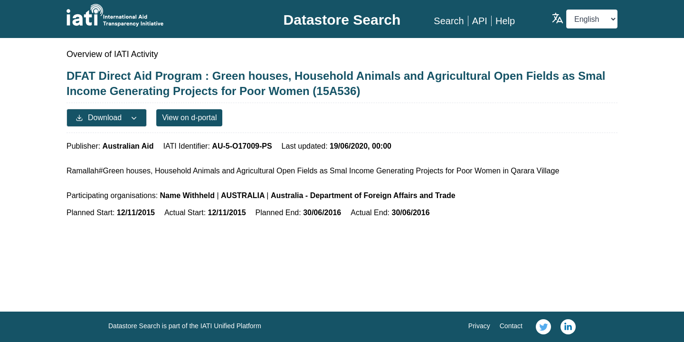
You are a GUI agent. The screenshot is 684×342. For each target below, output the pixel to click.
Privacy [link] (479, 326)
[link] (543, 326)
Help (505, 21)
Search (449, 21)
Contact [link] (511, 326)
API (479, 21)
